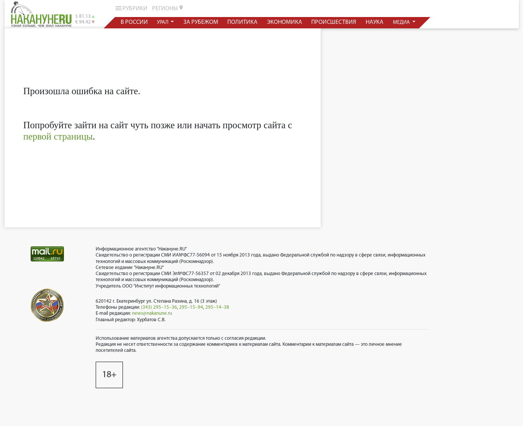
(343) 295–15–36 (159, 307)
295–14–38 (217, 307)
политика (242, 22)
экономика (284, 22)
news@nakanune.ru (152, 313)
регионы (168, 8)
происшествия (333, 22)
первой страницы (58, 136)
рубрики (130, 8)
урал (163, 22)
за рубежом (200, 22)
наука (374, 22)
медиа (402, 22)
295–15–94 (191, 307)
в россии (133, 22)
